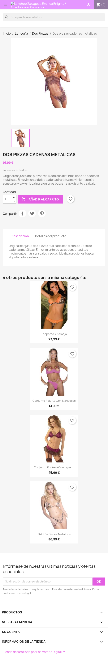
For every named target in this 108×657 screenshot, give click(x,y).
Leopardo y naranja (54, 334)
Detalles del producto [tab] (50, 236)
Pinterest (42, 213)
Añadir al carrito (40, 199)
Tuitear (32, 213)
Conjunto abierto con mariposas (54, 400)
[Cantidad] (7, 199)
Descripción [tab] (20, 236)
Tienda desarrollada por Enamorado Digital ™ (34, 652)
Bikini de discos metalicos (54, 534)
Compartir (22, 213)
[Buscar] (54, 17)
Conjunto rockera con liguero (54, 467)
